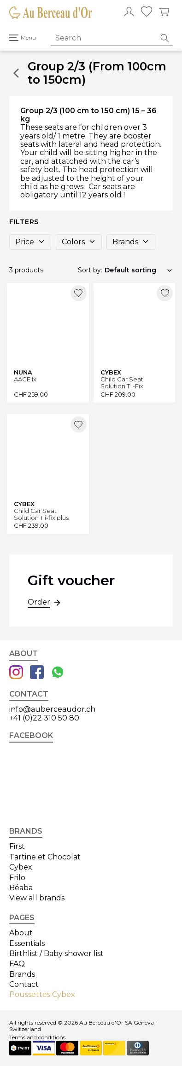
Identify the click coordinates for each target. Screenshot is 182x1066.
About (21, 932)
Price (30, 241)
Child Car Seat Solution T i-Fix (121, 382)
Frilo (17, 877)
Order (39, 603)
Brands (130, 241)
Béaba (21, 887)
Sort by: (90, 270)
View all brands (37, 897)
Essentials (27, 943)
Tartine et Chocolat (45, 857)
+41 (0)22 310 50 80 (44, 718)
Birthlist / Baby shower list (56, 953)
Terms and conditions (37, 1037)
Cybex (20, 867)
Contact (24, 984)
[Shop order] (139, 270)
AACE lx (25, 379)
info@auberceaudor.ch (52, 709)
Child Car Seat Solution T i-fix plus (41, 514)
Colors (79, 241)
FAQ (17, 963)
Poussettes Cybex (42, 994)
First (17, 846)
